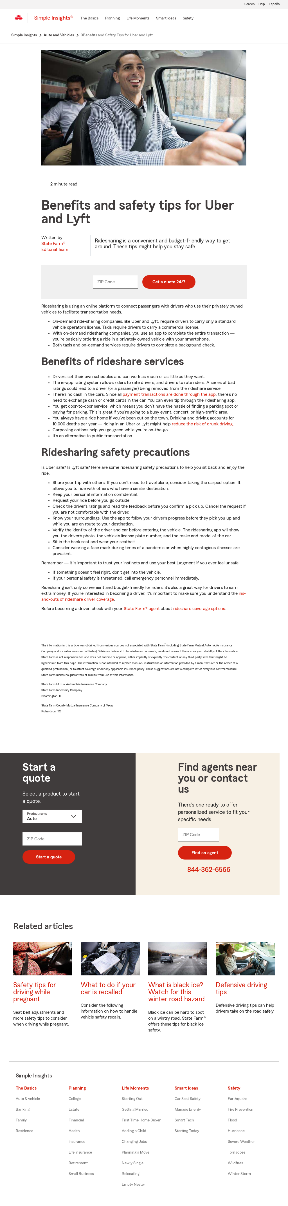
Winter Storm (239, 1174)
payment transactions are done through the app (169, 394)
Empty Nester (133, 1185)
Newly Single (132, 1163)
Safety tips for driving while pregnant (34, 992)
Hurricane (236, 1131)
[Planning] (112, 18)
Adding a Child (134, 1131)
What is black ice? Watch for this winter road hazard (176, 992)
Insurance (77, 1142)
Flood (232, 1120)
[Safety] (188, 18)
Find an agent (205, 853)
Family (21, 1120)
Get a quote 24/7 (168, 282)
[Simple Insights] (53, 20)
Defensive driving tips (241, 989)
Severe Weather (241, 1142)
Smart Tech (184, 1120)
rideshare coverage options (199, 608)
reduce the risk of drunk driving (202, 424)
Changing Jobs (134, 1142)
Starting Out (132, 1099)
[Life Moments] (138, 18)
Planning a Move (135, 1152)
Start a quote (49, 857)
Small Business (81, 1174)
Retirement (78, 1163)
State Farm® (54, 246)
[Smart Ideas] (166, 18)
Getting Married (135, 1110)
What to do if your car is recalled (108, 989)
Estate (74, 1110)
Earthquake (237, 1099)
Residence (24, 1131)
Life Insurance (80, 1152)
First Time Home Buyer (141, 1120)
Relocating (131, 1174)
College (75, 1099)
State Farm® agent (142, 608)
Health (74, 1131)
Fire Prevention (240, 1110)
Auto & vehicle (28, 1099)
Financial (76, 1120)
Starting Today (187, 1131)
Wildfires (235, 1163)
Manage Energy (188, 1110)
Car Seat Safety (188, 1099)
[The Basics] (89, 18)
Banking (23, 1110)
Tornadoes (236, 1152)
